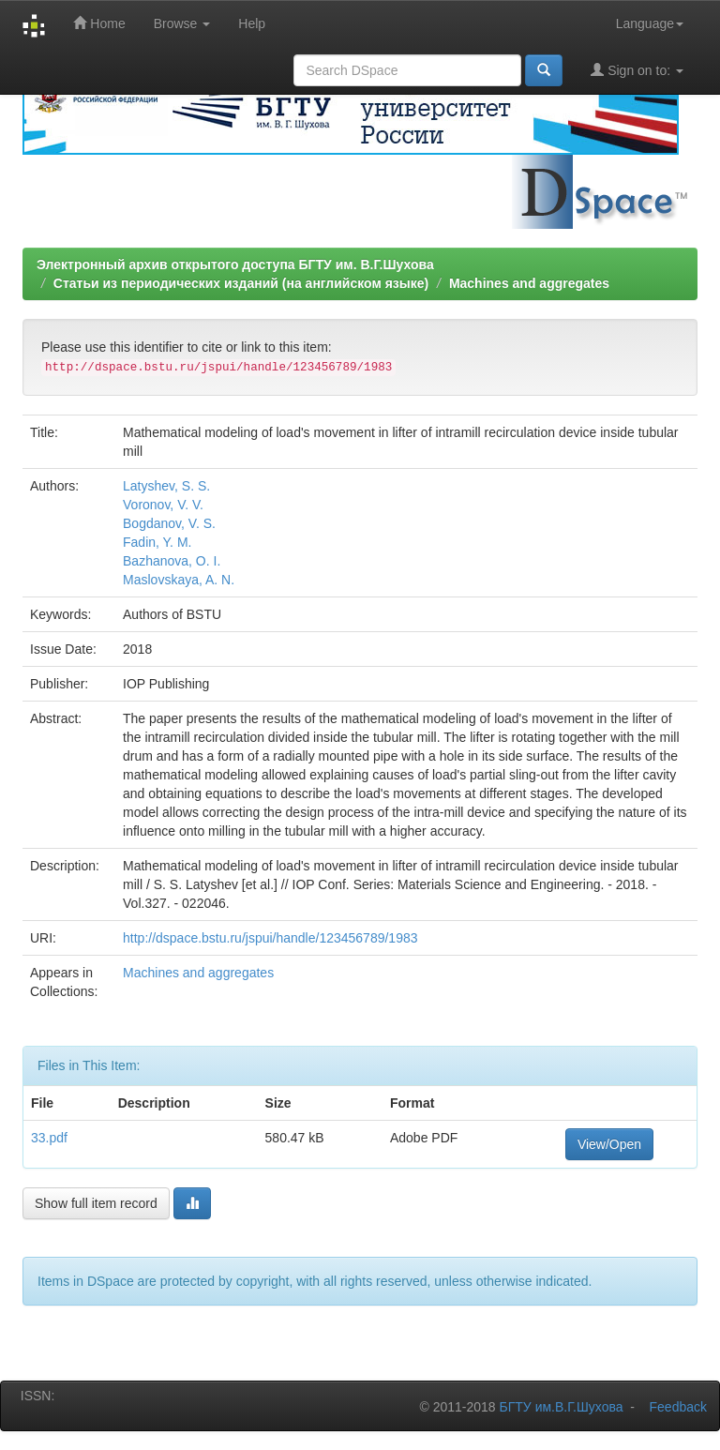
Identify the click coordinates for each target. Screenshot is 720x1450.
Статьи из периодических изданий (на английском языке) (240, 283)
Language (649, 23)
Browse (182, 23)
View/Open (609, 1144)
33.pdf (49, 1137)
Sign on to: (637, 70)
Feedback (678, 1406)
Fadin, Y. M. (157, 542)
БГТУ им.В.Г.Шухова (561, 1406)
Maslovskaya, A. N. (178, 579)
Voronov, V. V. (163, 504)
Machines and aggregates (529, 283)
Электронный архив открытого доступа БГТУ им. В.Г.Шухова (235, 264)
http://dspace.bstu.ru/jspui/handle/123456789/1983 (270, 937)
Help (251, 23)
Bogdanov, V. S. (169, 523)
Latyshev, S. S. (166, 485)
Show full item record (96, 1203)
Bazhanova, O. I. (171, 560)
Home (99, 23)
